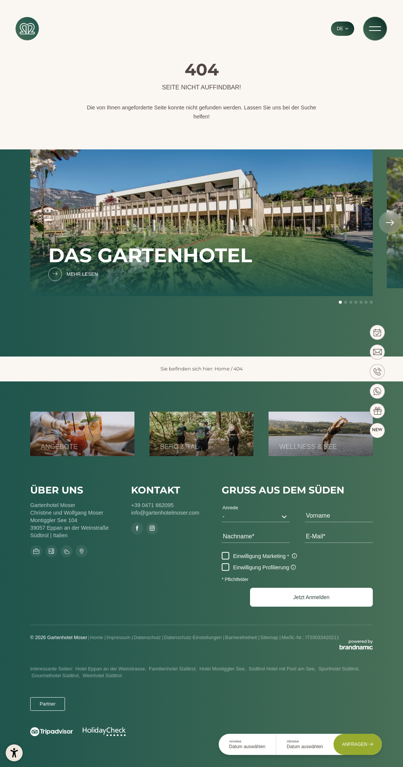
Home (222, 369)
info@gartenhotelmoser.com (165, 513)
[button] (311, 597)
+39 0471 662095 (152, 505)
